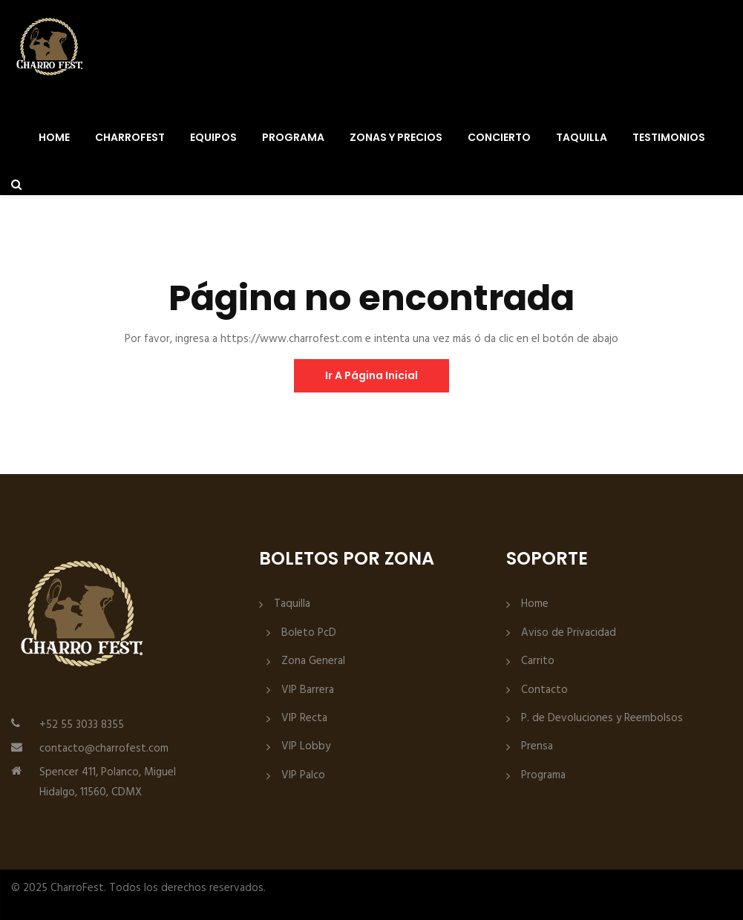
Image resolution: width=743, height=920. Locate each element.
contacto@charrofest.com (103, 749)
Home (54, 137)
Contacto (544, 690)
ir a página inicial (371, 375)
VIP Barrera (307, 690)
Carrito (537, 661)
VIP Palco (303, 775)
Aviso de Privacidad (568, 633)
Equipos (213, 137)
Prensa (537, 746)
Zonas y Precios (396, 137)
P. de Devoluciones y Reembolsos (602, 718)
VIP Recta (304, 718)
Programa (293, 137)
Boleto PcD (308, 633)
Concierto (499, 137)
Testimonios (668, 137)
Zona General (313, 661)
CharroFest (130, 137)
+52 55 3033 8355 (81, 725)
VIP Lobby (305, 746)
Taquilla (581, 137)
